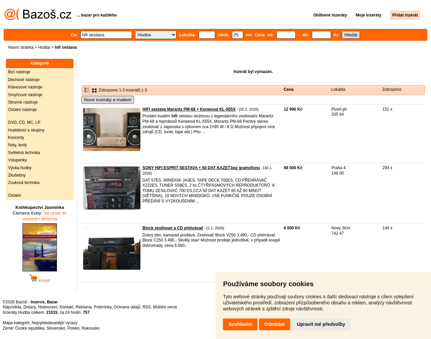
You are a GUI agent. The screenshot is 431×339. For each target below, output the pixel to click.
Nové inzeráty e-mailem (107, 99)
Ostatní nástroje (22, 109)
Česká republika (29, 328)
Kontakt (66, 307)
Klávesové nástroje (25, 87)
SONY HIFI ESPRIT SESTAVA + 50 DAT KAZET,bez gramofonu (201, 167)
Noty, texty (17, 145)
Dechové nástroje (23, 79)
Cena (289, 89)
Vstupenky (17, 160)
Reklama (84, 307)
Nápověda (12, 307)
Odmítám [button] (274, 324)
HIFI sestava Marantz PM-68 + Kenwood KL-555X (188, 109)
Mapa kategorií (16, 323)
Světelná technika (24, 152)
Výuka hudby (19, 167)
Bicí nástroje (19, 72)
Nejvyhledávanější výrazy (54, 323)
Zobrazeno (391, 89)
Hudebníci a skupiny (26, 130)
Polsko (73, 328)
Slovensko (55, 328)
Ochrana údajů (127, 307)
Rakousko (91, 328)
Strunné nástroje (23, 102)
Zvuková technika (23, 182)
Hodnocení (48, 307)
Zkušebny (17, 175)
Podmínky (102, 307)
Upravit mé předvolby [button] (321, 324)
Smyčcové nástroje (25, 94)
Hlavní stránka (21, 47)
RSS (146, 307)
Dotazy (29, 307)
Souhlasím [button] (240, 324)
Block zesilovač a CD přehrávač (172, 228)
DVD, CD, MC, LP (24, 122)
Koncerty (16, 137)
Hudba (44, 47)
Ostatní (14, 195)
